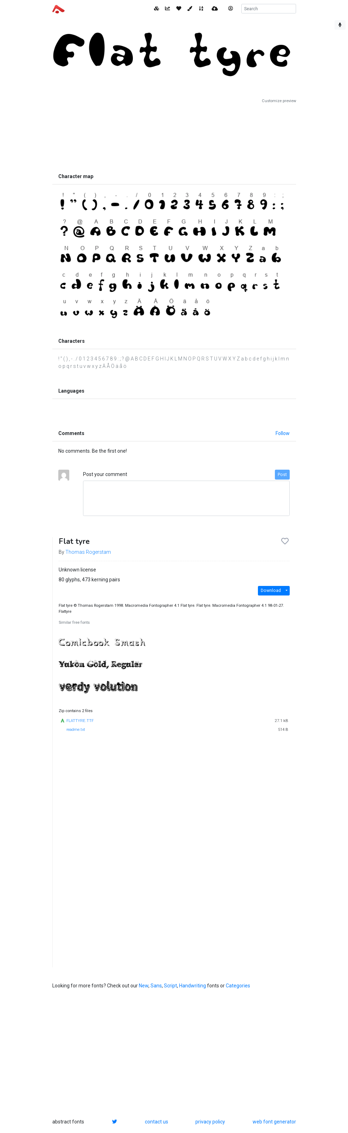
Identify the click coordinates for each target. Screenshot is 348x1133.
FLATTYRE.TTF (80, 720)
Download (271, 590)
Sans (156, 985)
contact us (156, 1122)
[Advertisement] (174, 136)
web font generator (274, 1122)
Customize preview (279, 101)
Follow (283, 433)
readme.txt (75, 729)
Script (170, 985)
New (143, 985)
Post (282, 474)
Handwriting (192, 985)
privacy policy (210, 1122)
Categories (238, 985)
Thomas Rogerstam (88, 552)
